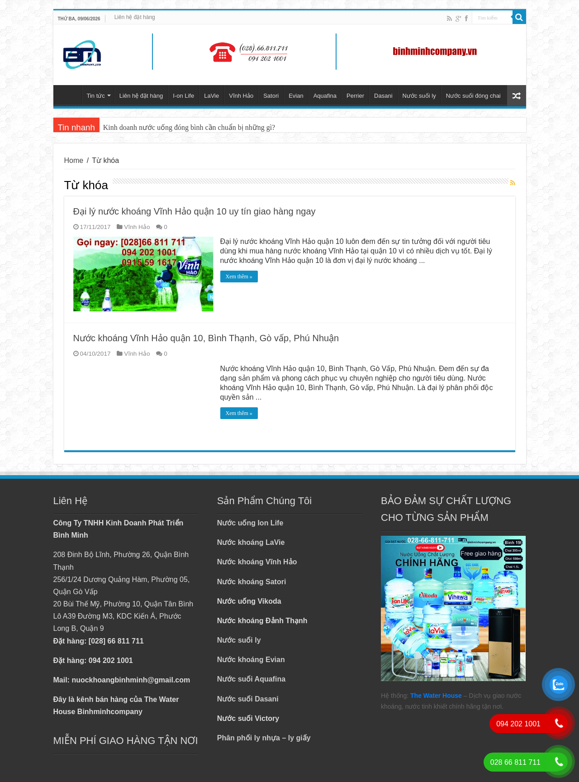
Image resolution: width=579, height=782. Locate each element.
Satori (271, 95)
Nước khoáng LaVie (251, 542)
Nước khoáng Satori (251, 582)
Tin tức (96, 95)
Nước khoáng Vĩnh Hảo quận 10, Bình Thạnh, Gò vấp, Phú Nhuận (206, 338)
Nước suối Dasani (248, 699)
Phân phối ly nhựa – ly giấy (264, 738)
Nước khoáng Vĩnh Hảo (257, 562)
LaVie (211, 95)
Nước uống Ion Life (250, 523)
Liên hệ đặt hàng (134, 17)
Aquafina (325, 95)
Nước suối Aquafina (251, 679)
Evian (296, 95)
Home (74, 160)
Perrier (355, 95)
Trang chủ (69, 94)
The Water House (436, 695)
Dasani (383, 95)
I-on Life (183, 95)
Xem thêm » (239, 276)
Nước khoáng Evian (251, 659)
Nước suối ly (419, 95)
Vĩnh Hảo (241, 95)
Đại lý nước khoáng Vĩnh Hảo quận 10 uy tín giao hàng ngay (194, 211)
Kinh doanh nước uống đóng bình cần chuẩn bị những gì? (189, 127)
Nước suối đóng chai (473, 95)
